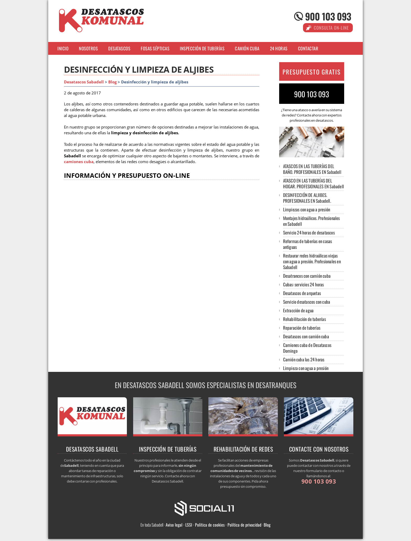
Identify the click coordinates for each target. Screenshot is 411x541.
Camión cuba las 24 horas (304, 359)
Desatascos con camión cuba (306, 336)
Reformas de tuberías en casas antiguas (307, 244)
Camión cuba (247, 48)
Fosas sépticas (155, 48)
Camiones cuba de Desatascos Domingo (307, 348)
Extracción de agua (298, 310)
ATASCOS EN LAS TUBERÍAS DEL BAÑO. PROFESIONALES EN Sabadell (312, 169)
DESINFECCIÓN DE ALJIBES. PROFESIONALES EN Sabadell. (307, 198)
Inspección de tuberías (202, 48)
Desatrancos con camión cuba (307, 275)
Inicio (62, 48)
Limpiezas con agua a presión (306, 209)
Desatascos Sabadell (84, 81)
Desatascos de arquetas (302, 293)
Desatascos (119, 48)
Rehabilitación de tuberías (304, 319)
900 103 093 (328, 16)
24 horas (279, 48)
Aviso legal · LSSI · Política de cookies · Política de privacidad (213, 525)
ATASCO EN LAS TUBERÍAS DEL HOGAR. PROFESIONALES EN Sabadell (313, 183)
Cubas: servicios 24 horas (303, 284)
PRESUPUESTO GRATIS (312, 71)
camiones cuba (79, 161)
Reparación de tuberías (301, 327)
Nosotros (88, 48)
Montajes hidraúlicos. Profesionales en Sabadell (311, 221)
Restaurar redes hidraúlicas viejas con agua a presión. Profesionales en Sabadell (312, 261)
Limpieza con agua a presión (305, 368)
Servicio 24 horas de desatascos (309, 232)
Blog (112, 81)
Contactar (308, 48)
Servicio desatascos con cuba (306, 301)
